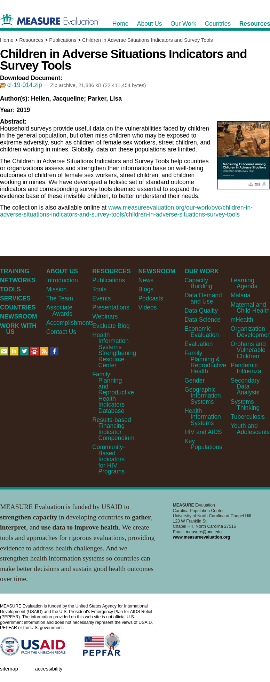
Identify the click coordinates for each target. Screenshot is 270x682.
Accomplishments (70, 322)
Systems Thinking (245, 404)
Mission (56, 289)
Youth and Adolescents (250, 428)
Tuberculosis (248, 416)
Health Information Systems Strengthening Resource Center (114, 350)
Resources (31, 40)
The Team (59, 298)
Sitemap (9, 669)
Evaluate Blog (111, 325)
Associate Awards (59, 310)
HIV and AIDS (203, 432)
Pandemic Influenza (246, 368)
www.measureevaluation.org (201, 537)
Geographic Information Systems (202, 395)
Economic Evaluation (201, 331)
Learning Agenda (244, 283)
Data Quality (201, 310)
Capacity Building (198, 283)
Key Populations (203, 444)
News (145, 280)
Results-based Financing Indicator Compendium (113, 428)
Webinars (105, 316)
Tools (99, 289)
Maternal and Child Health (250, 307)
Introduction (62, 280)
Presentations (110, 307)
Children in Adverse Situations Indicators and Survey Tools (147, 40)
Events (101, 298)
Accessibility (48, 669)
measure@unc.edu (204, 532)
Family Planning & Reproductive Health (205, 362)
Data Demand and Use (203, 298)
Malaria (241, 295)
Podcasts (150, 298)
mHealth (242, 319)
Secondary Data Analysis (245, 386)
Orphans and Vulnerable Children (248, 350)
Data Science (202, 319)
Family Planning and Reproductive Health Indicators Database (113, 392)
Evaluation (198, 343)
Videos (147, 307)
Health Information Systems (202, 416)
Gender (194, 380)
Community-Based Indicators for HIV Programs (108, 459)
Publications (62, 40)
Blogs (145, 289)
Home (7, 40)
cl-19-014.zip (22, 84)
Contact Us (61, 331)
